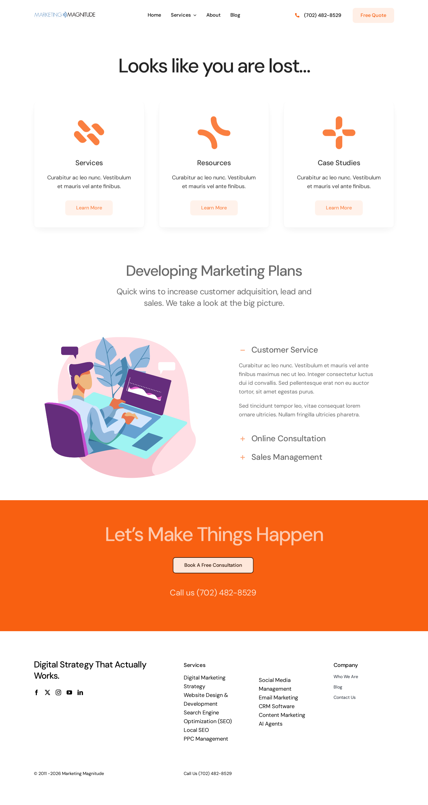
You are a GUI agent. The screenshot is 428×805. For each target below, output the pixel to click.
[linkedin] (80, 692)
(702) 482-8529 (224, 592)
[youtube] (69, 692)
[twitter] (47, 692)
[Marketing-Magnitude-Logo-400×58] (65, 12)
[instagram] (58, 692)
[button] (308, 348)
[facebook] (36, 692)
